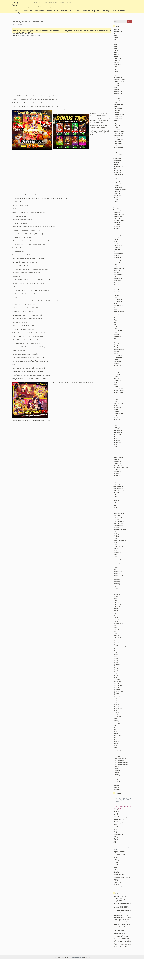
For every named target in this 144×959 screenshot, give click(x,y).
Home (14, 11)
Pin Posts (16, 13)
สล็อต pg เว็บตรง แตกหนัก (120, 646)
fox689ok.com (118, 158)
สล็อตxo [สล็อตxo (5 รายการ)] (116, 939)
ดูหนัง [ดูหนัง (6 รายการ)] (120, 920)
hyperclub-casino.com (120, 189)
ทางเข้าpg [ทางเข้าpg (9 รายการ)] (126, 922)
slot (115, 436)
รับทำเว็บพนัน (117, 629)
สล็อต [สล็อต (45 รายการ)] (117, 930)
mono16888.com (118, 274)
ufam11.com (117, 508)
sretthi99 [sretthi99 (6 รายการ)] (117, 917)
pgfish (115, 328)
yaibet (115, 550)
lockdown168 (117, 236)
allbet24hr (116, 62)
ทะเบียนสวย (116, 587)
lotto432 (116, 241)
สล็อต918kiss (117, 664)
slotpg (115, 831)
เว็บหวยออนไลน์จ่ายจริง (119, 776)
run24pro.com (118, 401)
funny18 (116, 164)
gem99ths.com (118, 170)
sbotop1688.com (118, 413)
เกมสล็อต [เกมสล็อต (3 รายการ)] (122, 944)
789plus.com (117, 45)
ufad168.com (117, 504)
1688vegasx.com (118, 31)
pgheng (116, 332)
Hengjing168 (117, 811)
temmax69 (117, 479)
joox (115, 207)
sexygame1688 (118, 423)
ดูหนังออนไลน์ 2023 (119, 575)
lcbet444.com (117, 222)
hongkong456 (118, 183)
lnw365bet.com (118, 234)
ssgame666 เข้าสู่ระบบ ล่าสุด (121, 467)
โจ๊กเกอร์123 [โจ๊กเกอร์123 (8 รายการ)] (123, 947)
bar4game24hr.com (119, 79)
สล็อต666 (116, 654)
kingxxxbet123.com (119, 214)
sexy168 (116, 417)
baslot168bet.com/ (119, 81)
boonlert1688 (21, 336)
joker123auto (117, 203)
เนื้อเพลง (116, 731)
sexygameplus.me (119, 427)
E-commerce (39, 11)
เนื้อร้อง (115, 729)
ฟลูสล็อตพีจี (116, 619)
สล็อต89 (116, 660)
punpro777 (117, 374)
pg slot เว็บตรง (117, 313)
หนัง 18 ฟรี (116, 700)
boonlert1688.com (24, 420)
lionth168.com (117, 226)
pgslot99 (116, 347)
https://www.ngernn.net (120, 886)
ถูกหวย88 (116, 577)
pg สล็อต (116, 317)
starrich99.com (118, 469)
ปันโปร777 (116, 614)
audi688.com (117, 72)
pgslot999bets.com (119, 349)
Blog (21, 11)
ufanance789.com (119, 513)
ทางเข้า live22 (117, 589)
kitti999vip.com (118, 216)
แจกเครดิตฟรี (117, 782)
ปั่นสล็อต (116, 608)
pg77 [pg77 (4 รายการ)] (118, 907)
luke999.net (117, 249)
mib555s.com (117, 266)
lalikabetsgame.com (119, 220)
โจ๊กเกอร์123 (116, 785)
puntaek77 (117, 376)
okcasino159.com (118, 290)
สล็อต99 (116, 666)
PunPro (116, 371)
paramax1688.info (118, 305)
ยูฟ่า (115, 625)
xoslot (115, 544)
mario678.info (117, 261)
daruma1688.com (118, 135)
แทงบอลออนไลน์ (118, 783)
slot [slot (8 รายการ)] (121, 915)
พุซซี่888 (116, 618)
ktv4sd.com (117, 218)
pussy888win (117, 380)
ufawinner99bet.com (119, 521)
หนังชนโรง (116, 704)
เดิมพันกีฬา (116, 728)
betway (116, 97)
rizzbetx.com (117, 396)
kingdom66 (117, 212)
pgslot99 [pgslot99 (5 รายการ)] (124, 910)
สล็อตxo (116, 672)
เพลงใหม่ (116, 743)
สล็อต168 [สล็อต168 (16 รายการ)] (118, 933)
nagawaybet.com (118, 278)
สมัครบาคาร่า (117, 639)
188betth (116, 37)
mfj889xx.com (118, 264)
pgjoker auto (117, 336)
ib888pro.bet (117, 191)
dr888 (115, 145)
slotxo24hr (117, 448)
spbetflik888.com (118, 452)
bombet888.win (118, 108)
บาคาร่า (115, 600)
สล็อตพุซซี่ (116, 675)
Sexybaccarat (117, 421)
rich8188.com (117, 394)
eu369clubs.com (118, 151)
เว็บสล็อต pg (117, 770)
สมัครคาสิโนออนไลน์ (118, 635)
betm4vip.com (118, 95)
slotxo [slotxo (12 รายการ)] (126, 915)
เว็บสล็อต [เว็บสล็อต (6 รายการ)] (116, 947)
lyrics (115, 251)
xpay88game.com (119, 546)
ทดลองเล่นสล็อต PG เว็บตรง (120, 585)
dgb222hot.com (118, 139)
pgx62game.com (118, 355)
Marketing (64, 11)
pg (114, 307)
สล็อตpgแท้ (116, 670)
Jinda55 (116, 197)
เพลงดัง (115, 737)
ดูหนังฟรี (116, 881)
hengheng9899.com (119, 180)
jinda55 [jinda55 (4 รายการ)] (124, 901)
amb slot (116, 70)
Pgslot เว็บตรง (117, 342)
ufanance (116, 511)
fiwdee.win (117, 156)
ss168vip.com (117, 461)
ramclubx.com (118, 386)
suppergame (117, 471)
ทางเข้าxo (116, 592)
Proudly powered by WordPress (62, 957)
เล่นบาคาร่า (116, 747)
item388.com (117, 195)
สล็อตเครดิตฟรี (117, 681)
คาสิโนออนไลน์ (117, 560)
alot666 (116, 68)
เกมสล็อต (116, 720)
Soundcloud (117, 450)
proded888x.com (118, 369)
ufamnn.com (117, 510)
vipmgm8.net (117, 533)
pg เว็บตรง (116, 319)
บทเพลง (115, 598)
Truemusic (117, 492)
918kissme (116, 56)
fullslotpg (116, 162)
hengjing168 (117, 182)
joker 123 (116, 809)
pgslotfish (116, 351)
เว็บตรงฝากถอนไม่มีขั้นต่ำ (120, 758)
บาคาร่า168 (116, 602)
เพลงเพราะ (116, 741)
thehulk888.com (118, 484)
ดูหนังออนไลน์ (117, 573)
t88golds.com (117, 473)
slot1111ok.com (117, 442)
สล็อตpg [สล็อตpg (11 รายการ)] (124, 936)
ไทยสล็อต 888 (117, 789)
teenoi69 (116, 477)
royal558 (116, 398)
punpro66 (116, 373)
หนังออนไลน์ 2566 (118, 708)
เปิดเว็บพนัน (116, 733)
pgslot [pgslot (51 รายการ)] (124, 906)
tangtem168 (117, 475)
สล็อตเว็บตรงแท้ (117, 687)
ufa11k (115, 494)
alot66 (115, 66)
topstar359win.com (119, 490)
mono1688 (116, 272)
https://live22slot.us (119, 874)
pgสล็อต (116, 359)
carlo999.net (117, 122)
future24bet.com (118, 166)
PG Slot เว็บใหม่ (118, 315)
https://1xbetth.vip (118, 834)
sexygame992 (118, 425)
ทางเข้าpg (116, 591)
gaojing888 (117, 168)
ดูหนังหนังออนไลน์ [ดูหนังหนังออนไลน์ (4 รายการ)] (127, 919)
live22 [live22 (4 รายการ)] (129, 903)
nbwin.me (116, 282)
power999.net (118, 365)
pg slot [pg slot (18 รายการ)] (117, 910)
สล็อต (115, 641)
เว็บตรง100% (117, 756)
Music (115, 276)
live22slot (116, 232)
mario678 (116, 259)
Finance (49, 11)
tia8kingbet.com (118, 486)
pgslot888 (116, 838)
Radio (115, 384)
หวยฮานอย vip (117, 716)
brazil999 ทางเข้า (118, 116)
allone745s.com (118, 64)
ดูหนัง (115, 569)
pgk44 (115, 338)
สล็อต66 (115, 652)
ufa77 (115, 498)
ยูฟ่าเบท (115, 627)
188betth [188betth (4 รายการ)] (121, 897)
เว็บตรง (115, 753)
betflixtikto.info (118, 91)
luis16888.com (117, 247)
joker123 (116, 201)
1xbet (115, 39)
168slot (115, 33)
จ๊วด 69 (115, 562)
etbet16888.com (118, 147)
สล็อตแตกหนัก (117, 697)
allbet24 (116, 839)
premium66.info (118, 367)
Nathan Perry (37, 35)
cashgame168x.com (119, 126)
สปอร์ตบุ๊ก (116, 633)
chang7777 (117, 129)
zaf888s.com (117, 552)
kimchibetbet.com (119, 210)
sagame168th (117, 407)
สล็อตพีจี (116, 673)
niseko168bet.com (119, 288)
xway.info (116, 548)
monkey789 (117, 270)
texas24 (116, 481)
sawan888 (116, 409)
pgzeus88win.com (119, 357)
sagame (116, 405)
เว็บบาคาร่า (116, 766)
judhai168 (116, 209)
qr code (116, 382)
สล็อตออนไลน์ (117, 679)
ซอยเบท (115, 565)
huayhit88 (116, 185)
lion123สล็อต (117, 224)
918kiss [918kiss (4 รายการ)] (126, 897)
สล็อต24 (116, 650)
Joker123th (117, 205)
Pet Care (86, 11)
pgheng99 (116, 334)
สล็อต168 (116, 648)
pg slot (115, 309)
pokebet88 (117, 363)
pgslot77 (116, 346)
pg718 (115, 320)
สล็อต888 (116, 658)
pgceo (115, 326)
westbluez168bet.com (120, 540)
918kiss (115, 52)
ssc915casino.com (118, 465)
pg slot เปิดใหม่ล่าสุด (119, 311)
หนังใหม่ (116, 710)
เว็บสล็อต (116, 768)
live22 (115, 230)
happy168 (116, 178)
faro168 (115, 153)
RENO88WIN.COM (119, 390)
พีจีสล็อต (116, 616)
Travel (114, 11)
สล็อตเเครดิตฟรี (117, 689)
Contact (121, 11)
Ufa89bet (116, 500)
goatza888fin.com (119, 174)
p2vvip (115, 297)
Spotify (115, 455)
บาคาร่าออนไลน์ (117, 604)
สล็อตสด (116, 677)
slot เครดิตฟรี (117, 440)
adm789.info (117, 58)
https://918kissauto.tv (119, 851)
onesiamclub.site (118, 293)
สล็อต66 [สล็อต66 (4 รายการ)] (122, 930)
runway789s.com (118, 403)
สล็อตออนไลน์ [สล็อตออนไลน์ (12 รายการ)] (123, 939)
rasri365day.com (118, 388)
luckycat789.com (118, 245)
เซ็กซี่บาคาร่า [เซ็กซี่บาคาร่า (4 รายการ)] (127, 944)
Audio (115, 74)
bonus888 (116, 112)
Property (95, 11)
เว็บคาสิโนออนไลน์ (118, 751)
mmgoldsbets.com (119, 268)
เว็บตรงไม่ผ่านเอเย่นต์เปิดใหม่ (121, 762)
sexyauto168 (117, 419)
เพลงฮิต (115, 739)
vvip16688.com (118, 537)
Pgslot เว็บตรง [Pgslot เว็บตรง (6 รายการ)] (122, 913)
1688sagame (117, 29)
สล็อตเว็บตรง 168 (118, 685)
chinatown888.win (119, 131)
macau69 (116, 255)
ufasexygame (117, 515)
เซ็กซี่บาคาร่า (117, 726)
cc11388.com (117, 128)
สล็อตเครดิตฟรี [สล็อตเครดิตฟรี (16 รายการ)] (120, 941)
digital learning (118, 141)
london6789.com (118, 237)
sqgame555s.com (119, 457)
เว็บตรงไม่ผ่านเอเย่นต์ (119, 760)
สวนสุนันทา (116, 699)
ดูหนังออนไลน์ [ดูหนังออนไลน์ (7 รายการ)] (118, 922)
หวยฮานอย (116, 714)
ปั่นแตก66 (116, 610)
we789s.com (117, 538)
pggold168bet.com (119, 330)
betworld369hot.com (119, 101)
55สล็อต (115, 43)
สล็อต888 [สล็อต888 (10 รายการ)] (117, 936)
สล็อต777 (116, 656)
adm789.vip (117, 60)
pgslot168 (116, 344)
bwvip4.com (117, 120)
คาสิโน (115, 556)
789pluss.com (117, 48)
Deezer (116, 137)
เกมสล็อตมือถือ (117, 722)
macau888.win (118, 257)
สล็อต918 (116, 662)
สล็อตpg (116, 668)
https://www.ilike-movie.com (122, 877)
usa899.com (117, 527)
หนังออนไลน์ (116, 706)
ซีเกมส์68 (116, 567)
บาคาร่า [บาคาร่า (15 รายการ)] (117, 924)
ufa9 (115, 502)
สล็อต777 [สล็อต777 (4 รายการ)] (124, 933)
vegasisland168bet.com (120, 529)
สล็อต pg (116, 645)
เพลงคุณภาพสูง (117, 735)
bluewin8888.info (118, 104)
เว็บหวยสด (116, 772)
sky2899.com (117, 434)
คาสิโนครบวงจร (117, 558)
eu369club (116, 149)
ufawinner (116, 519)
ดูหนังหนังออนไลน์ (118, 571)
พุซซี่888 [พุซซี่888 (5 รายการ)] (125, 927)
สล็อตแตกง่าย (117, 693)
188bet (115, 35)
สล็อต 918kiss (117, 643)
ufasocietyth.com (118, 517)
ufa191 (115, 496)
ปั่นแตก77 (116, 612)
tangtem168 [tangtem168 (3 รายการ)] (123, 917)
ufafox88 (116, 506)
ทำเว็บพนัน (116, 596)
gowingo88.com (118, 176)
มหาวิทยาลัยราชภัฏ (118, 623)
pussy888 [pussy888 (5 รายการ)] (117, 915)
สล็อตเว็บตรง (117, 683)
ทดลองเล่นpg (117, 579)
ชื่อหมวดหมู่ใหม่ (117, 564)
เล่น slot (116, 745)
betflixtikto (117, 89)
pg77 (115, 322)
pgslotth (116, 353)
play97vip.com (118, 361)
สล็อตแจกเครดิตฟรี (118, 691)
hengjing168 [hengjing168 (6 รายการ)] (118, 901)
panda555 (116, 303)
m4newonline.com (119, 253)
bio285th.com (117, 102)
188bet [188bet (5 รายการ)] (116, 897)
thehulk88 (116, 482)
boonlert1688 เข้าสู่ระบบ (22, 223)
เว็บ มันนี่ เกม (117, 749)
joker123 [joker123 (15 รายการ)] (123, 903)
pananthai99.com (118, 299)
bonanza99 (117, 110)
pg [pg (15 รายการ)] (115, 907)
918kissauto (117, 54)
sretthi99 (116, 459)
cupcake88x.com (118, 133)
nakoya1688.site (118, 280)
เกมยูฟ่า (115, 718)
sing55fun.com (118, 430)
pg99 (115, 324)
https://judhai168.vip (119, 819)
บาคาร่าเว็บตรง (117, 606)
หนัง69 (115, 702)
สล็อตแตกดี (116, 695)
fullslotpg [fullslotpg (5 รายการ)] (122, 899)
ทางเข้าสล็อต (117, 594)
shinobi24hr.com (118, 428)
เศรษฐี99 (116, 780)
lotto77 (116, 243)
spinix (115, 454)
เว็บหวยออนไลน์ (117, 774)
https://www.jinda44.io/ (120, 818)
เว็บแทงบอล (116, 778)
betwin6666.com (118, 99)
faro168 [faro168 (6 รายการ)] (116, 899)
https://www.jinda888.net (121, 823)
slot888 (116, 821)
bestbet (116, 87)
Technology (105, 11)
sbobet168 (116, 411)
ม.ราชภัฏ (116, 621)
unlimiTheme (86, 957)
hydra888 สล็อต (118, 187)
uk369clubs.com (118, 523)
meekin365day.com (119, 263)
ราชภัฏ (115, 631)
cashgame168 (117, 124)
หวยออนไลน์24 (117, 712)
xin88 (115, 542)
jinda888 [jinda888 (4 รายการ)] (116, 903)
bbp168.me (116, 83)
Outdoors (28, 11)
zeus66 (115, 554)
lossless (116, 239)
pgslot (115, 340)
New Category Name (119, 286)
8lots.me (116, 50)
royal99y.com (117, 400)
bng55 (115, 106)
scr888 (115, 415)
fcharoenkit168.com (119, 155)
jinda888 (116, 199)
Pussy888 (116, 378)
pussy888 (116, 826)
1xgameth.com (118, 41)
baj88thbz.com (118, 75)
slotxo (115, 446)
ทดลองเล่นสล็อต (117, 581)
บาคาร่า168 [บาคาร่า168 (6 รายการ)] (124, 925)
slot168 (115, 444)
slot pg (115, 438)
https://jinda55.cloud (119, 813)
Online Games (75, 11)
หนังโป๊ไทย (116, 833)
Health (56, 11)
